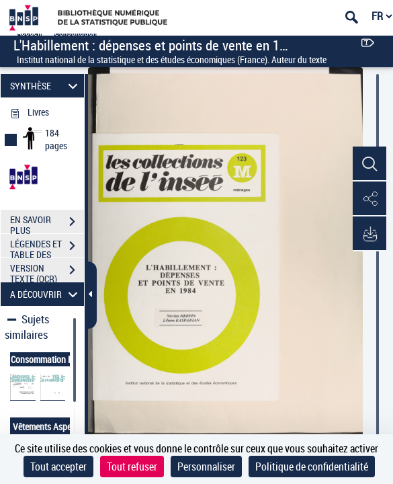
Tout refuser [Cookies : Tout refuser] (132, 466)
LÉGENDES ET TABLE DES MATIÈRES (47, 247)
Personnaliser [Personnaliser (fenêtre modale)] (206, 466)
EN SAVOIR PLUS (47, 223)
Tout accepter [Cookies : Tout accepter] (58, 466)
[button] (369, 164)
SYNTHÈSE (46, 85)
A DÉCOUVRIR (46, 294)
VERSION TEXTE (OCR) (47, 271)
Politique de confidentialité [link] (311, 466)
